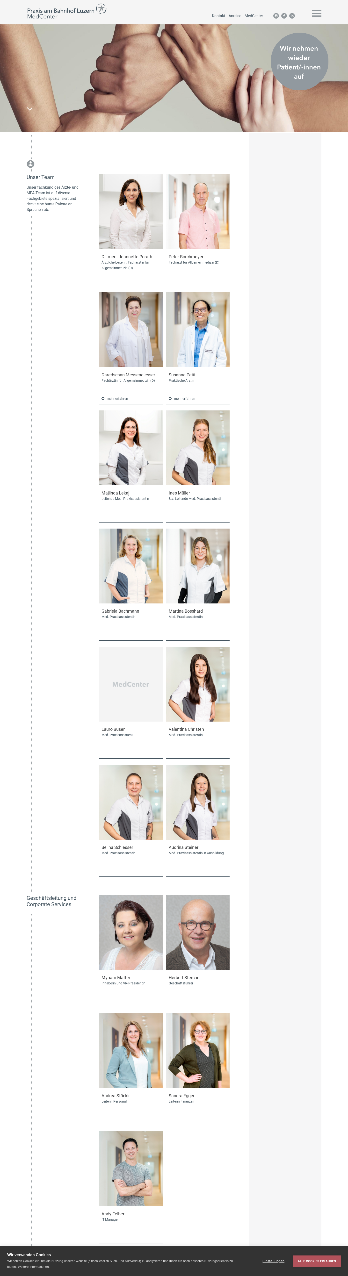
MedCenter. (254, 16)
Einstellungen (273, 1261)
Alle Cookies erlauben (317, 1261)
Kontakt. (219, 16)
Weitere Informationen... (34, 1267)
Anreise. (235, 16)
